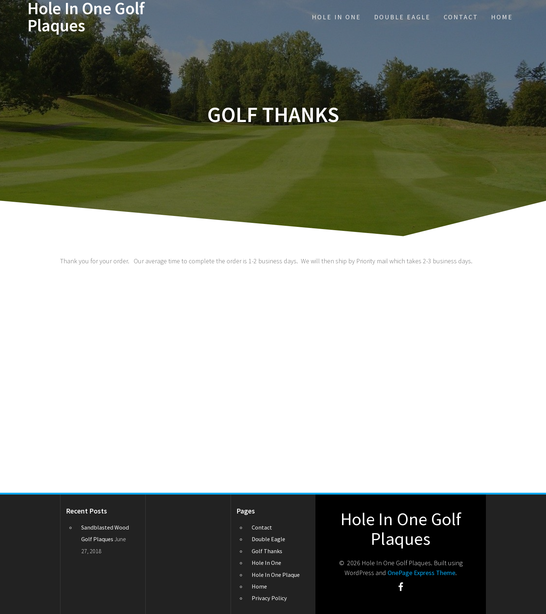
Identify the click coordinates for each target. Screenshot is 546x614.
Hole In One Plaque (276, 574)
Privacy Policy (269, 598)
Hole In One (336, 17)
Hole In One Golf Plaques (86, 17)
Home (502, 17)
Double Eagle (402, 17)
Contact (461, 17)
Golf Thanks (267, 551)
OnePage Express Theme (421, 572)
